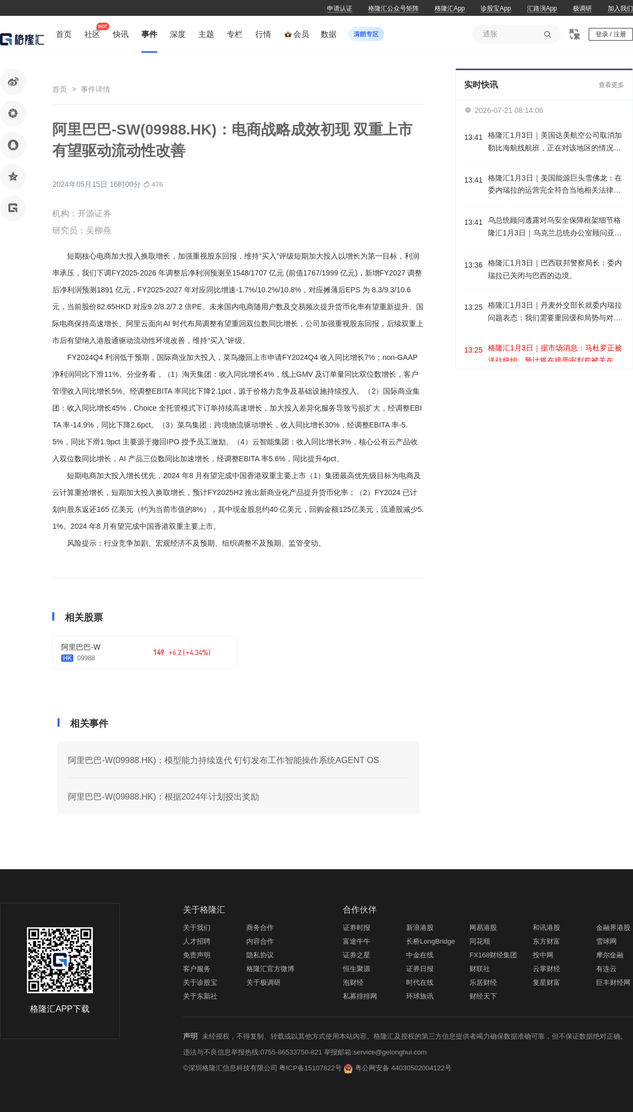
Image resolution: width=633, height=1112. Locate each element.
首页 (59, 89)
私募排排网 (360, 996)
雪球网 (606, 941)
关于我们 (196, 928)
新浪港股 (420, 928)
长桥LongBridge (430, 941)
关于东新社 (200, 996)
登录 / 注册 (611, 34)
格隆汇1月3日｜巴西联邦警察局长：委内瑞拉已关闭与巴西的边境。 (555, 269)
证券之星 (356, 955)
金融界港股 (613, 928)
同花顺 (479, 941)
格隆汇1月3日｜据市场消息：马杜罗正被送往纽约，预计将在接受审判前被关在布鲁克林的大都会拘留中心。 (555, 355)
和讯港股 (546, 928)
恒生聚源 (356, 969)
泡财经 (353, 982)
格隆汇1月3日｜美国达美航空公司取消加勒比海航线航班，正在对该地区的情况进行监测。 (555, 143)
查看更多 (611, 85)
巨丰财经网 (613, 982)
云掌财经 (546, 969)
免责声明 (196, 955)
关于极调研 (263, 982)
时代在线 (420, 982)
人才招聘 (196, 941)
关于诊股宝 (200, 982)
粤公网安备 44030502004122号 (403, 1068)
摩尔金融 (610, 955)
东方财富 (546, 941)
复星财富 (546, 982)
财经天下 (483, 996)
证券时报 (356, 928)
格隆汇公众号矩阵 (393, 8)
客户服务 (196, 969)
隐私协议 (260, 955)
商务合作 (260, 928)
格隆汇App (450, 8)
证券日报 (420, 969)
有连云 (606, 969)
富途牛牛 (356, 941)
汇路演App (542, 8)
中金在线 (420, 955)
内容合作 (260, 941)
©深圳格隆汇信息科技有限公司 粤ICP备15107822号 (263, 1068)
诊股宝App (496, 8)
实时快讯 (481, 84)
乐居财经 (483, 982)
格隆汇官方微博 (270, 969)
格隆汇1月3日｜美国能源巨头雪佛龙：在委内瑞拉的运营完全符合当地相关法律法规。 (555, 185)
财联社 (479, 969)
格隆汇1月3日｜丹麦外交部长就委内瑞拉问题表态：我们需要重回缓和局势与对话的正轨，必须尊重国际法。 (555, 313)
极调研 (582, 8)
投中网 (543, 955)
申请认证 (339, 8)
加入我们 (620, 8)
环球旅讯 (420, 996)
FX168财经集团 (493, 955)
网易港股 (483, 928)
